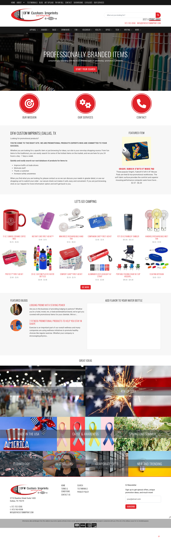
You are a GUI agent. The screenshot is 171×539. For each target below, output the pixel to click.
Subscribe (131, 506)
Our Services (99, 2)
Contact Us (65, 494)
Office (109, 29)
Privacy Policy (83, 491)
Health (99, 29)
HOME (13, 2)
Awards (45, 29)
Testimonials (82, 488)
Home (63, 485)
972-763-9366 (130, 23)
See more (85, 287)
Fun (77, 29)
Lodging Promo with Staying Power (47, 305)
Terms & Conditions (65, 490)
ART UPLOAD (49, 2)
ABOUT (19, 2)
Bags (55, 29)
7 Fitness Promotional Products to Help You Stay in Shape (55, 322)
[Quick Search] (130, 15)
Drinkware (66, 29)
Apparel (34, 29)
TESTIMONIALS (32, 2)
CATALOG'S (88, 2)
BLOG (41, 2)
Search (80, 485)
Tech (118, 29)
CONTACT (68, 2)
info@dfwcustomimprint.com (149, 23)
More (138, 29)
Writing (128, 29)
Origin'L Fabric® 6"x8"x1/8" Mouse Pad (136, 168)
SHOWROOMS (78, 2)
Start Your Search (85, 69)
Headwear (87, 29)
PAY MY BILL (59, 2)
